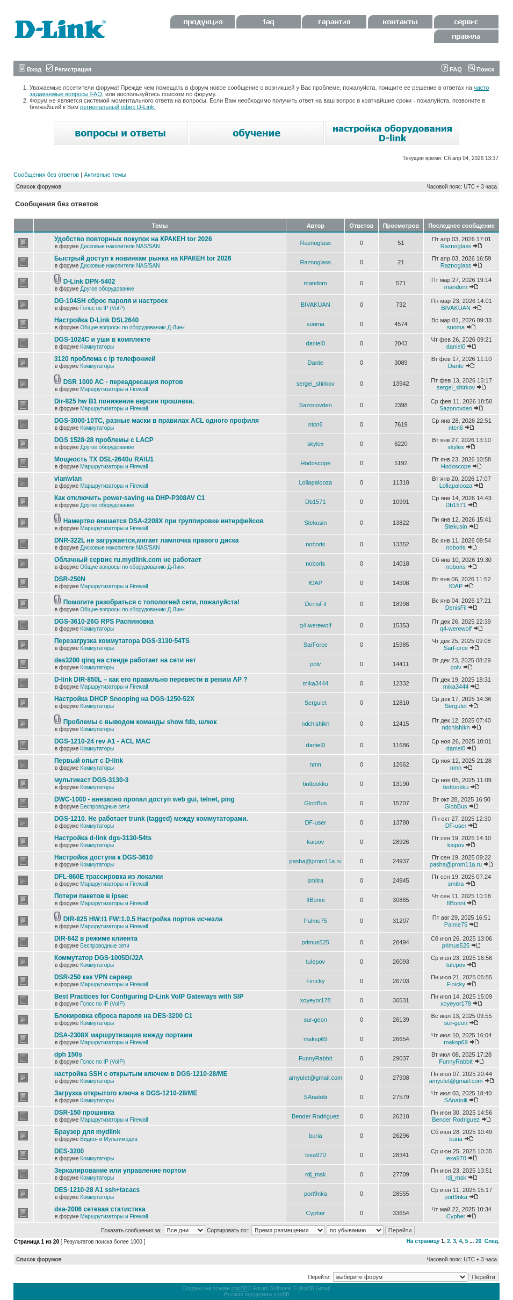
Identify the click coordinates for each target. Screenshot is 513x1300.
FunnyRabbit (315, 1058)
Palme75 (315, 921)
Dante (315, 362)
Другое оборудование (107, 289)
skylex (315, 443)
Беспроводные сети (104, 807)
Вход (30, 69)
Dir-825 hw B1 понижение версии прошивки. (124, 401)
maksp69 (316, 1039)
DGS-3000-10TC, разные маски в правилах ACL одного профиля (156, 420)
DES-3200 (69, 1151)
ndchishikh (315, 723)
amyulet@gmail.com (315, 1077)
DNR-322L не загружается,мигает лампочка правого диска (146, 540)
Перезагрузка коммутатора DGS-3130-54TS (122, 641)
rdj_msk (315, 1174)
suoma (315, 324)
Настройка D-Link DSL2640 (96, 320)
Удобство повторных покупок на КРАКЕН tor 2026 (133, 239)
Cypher (315, 1213)
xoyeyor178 (315, 1000)
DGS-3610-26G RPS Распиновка (104, 621)
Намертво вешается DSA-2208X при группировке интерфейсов (163, 521)
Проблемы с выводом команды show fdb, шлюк (140, 722)
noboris (315, 544)
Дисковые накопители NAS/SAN (120, 246)
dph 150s (68, 1054)
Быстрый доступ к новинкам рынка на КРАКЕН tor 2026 (143, 258)
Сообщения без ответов (46, 174)
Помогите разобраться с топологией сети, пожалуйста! (151, 602)
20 (478, 1241)
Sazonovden (315, 405)
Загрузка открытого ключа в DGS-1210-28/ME (126, 1093)
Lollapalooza (315, 482)
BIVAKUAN (315, 304)
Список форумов (39, 187)
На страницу (423, 1241)
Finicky (315, 981)
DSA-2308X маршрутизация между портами (123, 1035)
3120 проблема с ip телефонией (105, 359)
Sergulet (316, 702)
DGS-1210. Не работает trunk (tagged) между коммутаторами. (151, 818)
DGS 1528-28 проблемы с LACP (104, 440)
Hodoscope (315, 463)
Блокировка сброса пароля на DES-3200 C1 (123, 1016)
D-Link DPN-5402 (89, 281)
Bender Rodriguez (315, 1116)
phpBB (240, 1288)
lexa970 (315, 1155)
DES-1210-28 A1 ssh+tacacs (97, 1190)
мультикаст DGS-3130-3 (91, 780)
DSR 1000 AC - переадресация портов (123, 382)
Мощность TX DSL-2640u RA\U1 (104, 459)
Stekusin (315, 522)
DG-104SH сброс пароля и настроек (111, 301)
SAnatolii (315, 1097)
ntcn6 (315, 424)
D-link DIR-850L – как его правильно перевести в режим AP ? (151, 679)
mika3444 (315, 683)
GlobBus (315, 803)
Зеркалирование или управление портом (120, 1170)
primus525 (315, 942)
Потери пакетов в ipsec (91, 896)
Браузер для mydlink (87, 1132)
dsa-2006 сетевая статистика (100, 1209)
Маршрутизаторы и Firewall (114, 389)
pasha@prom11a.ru (316, 861)
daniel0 (315, 343)
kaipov (315, 842)
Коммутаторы (97, 347)
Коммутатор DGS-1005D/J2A (98, 958)
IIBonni (315, 900)
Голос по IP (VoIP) (102, 308)
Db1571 (315, 502)
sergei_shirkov (316, 383)
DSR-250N (69, 579)
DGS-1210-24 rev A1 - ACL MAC (102, 741)
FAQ (452, 69)
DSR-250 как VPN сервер (93, 977)
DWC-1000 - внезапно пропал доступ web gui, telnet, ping (144, 799)
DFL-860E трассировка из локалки (108, 876)
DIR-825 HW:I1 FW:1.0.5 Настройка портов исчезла (143, 919)
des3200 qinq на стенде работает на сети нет (125, 660)
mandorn (315, 283)
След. (492, 1241)
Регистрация (68, 69)
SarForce (316, 644)
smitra (315, 880)
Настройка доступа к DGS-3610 (103, 857)
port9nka (315, 1193)
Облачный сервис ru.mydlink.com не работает (127, 560)
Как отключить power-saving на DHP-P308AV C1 (129, 498)
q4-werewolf (315, 625)
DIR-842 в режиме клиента (96, 938)
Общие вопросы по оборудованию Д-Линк (132, 327)
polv (315, 664)
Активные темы (105, 174)
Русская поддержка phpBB (256, 1294)
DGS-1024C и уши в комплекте (102, 339)
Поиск (481, 69)
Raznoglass (315, 243)
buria (315, 1135)
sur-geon (315, 1019)
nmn (315, 764)
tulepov (315, 961)
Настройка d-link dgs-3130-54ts (102, 838)
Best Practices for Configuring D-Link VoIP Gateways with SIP (148, 996)
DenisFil (315, 604)
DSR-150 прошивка (84, 1112)
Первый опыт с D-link (88, 760)
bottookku (315, 784)
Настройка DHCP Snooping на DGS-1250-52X (124, 699)
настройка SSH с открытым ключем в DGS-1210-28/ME (141, 1074)
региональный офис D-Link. (118, 107)
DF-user (315, 822)
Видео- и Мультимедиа (109, 1139)
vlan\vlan (68, 478)
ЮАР (315, 583)
